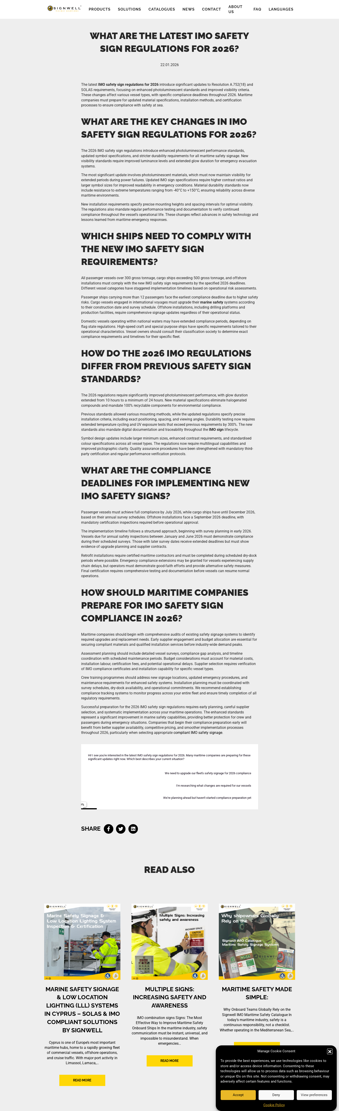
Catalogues (161, 9)
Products (100, 9)
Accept (238, 1095)
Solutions (129, 9)
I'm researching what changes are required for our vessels (213, 785)
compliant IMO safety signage (198, 732)
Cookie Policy (274, 1105)
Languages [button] (281, 9)
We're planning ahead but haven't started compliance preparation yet (207, 797)
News (188, 9)
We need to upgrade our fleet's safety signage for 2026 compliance (208, 773)
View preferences (314, 1095)
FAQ (257, 9)
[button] (330, 1051)
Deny (276, 1095)
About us (235, 9)
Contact (211, 9)
